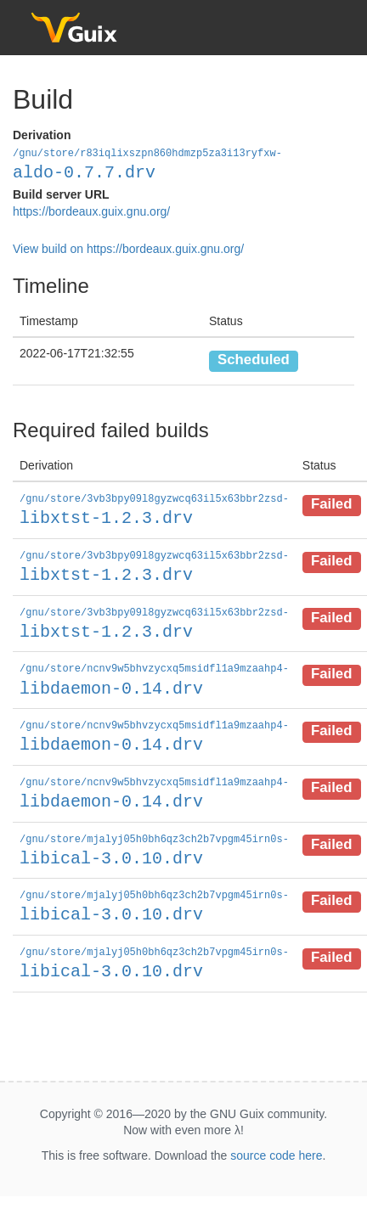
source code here (276, 1145)
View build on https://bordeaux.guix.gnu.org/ (128, 248)
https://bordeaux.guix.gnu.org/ (91, 210)
